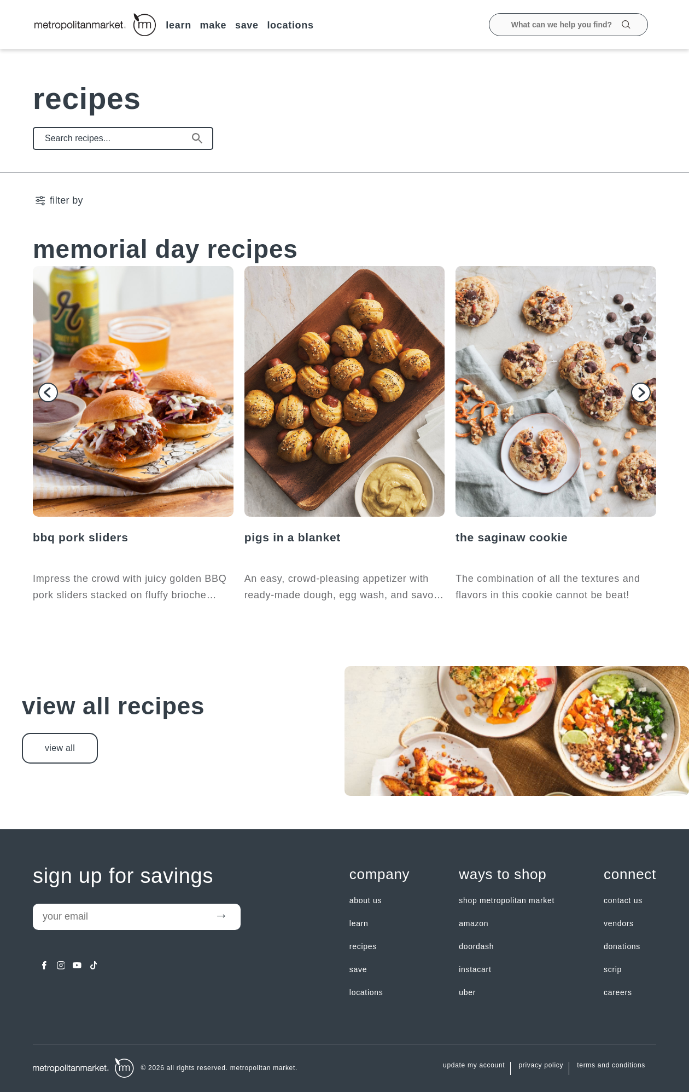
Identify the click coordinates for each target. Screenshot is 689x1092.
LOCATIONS (290, 25)
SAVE (247, 25)
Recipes (363, 946)
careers (618, 992)
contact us (623, 900)
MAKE (213, 25)
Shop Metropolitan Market (506, 900)
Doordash (476, 946)
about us (365, 900)
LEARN (178, 25)
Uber (467, 992)
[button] (48, 392)
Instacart (475, 969)
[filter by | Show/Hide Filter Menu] (58, 200)
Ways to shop (502, 874)
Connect (630, 874)
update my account (474, 1065)
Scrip (613, 969)
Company (379, 874)
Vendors (619, 923)
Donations (622, 946)
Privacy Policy (540, 1065)
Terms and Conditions (611, 1065)
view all (60, 748)
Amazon (473, 923)
